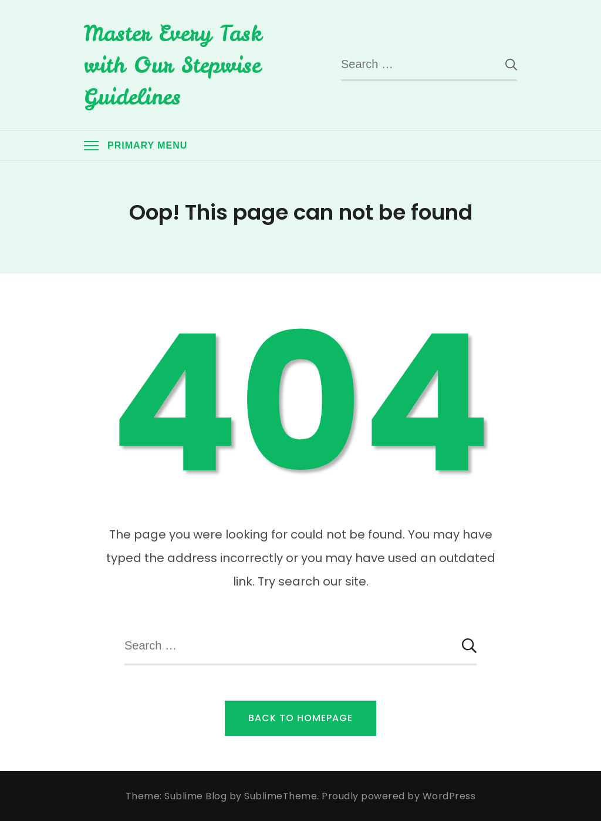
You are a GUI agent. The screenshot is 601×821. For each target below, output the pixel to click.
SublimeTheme (280, 796)
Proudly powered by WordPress (398, 796)
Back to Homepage (300, 718)
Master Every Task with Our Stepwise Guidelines (173, 65)
